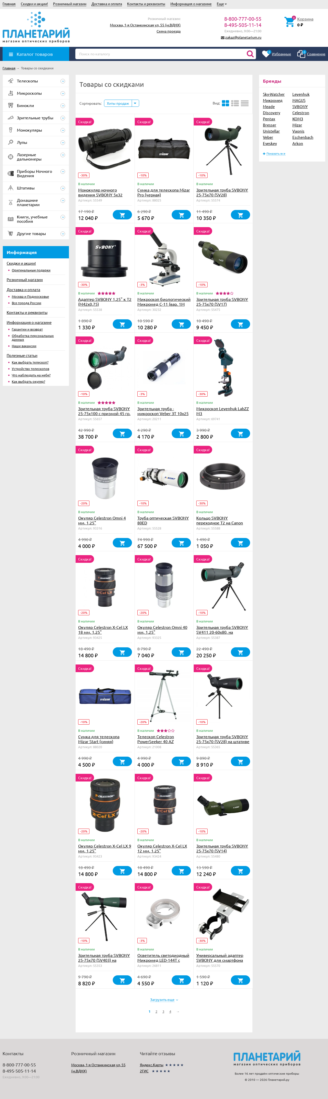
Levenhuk (301, 94)
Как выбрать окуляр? (28, 381)
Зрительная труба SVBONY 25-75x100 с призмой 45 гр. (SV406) (104, 413)
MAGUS (298, 100)
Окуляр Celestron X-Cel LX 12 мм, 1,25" (162, 848)
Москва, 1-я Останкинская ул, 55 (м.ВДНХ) (145, 25)
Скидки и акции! (34, 3)
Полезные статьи (22, 355)
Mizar (297, 124)
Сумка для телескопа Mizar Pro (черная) (163, 192)
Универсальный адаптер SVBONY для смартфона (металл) (219, 960)
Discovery (271, 112)
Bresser (269, 124)
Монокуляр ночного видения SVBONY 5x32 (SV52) (100, 194)
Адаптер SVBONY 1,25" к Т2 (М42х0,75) (104, 302)
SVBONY (300, 106)
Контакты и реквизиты (146, 3)
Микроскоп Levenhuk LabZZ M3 (222, 411)
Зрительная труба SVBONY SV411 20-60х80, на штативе (222, 632)
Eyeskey (270, 143)
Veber (268, 137)
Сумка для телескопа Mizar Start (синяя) (98, 739)
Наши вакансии (24, 346)
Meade (269, 106)
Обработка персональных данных (33, 337)
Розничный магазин (69, 3)
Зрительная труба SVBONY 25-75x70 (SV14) (222, 848)
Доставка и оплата (106, 3)
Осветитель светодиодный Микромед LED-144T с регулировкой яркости (163, 960)
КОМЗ (297, 118)
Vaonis (298, 131)
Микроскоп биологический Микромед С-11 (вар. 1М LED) (164, 304)
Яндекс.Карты (151, 1064)
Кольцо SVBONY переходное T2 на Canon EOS (219, 522)
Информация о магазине (191, 3)
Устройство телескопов (30, 368)
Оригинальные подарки (31, 270)
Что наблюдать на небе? (31, 375)
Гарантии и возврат (27, 329)
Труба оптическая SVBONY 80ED (163, 520)
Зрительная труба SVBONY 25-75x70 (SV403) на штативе (104, 960)
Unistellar (271, 131)
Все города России (26, 303)
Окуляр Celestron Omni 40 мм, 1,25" (162, 630)
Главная (9, 3)
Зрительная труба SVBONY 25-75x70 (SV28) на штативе (222, 739)
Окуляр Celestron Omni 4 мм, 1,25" (102, 520)
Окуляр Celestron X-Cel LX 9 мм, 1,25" (104, 848)
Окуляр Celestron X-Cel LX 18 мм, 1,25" (103, 630)
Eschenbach (302, 137)
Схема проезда (169, 31)
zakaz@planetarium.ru (243, 37)
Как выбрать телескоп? (30, 362)
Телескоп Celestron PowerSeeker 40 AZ (155, 739)
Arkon (297, 143)
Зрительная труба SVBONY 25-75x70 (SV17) (222, 302)
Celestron (300, 112)
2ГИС (144, 1071)
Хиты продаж (118, 103)
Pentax (269, 118)
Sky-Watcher (274, 94)
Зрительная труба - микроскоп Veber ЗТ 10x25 (163, 411)
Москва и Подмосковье (30, 296)
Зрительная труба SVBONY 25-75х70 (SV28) (222, 192)
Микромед (272, 100)
